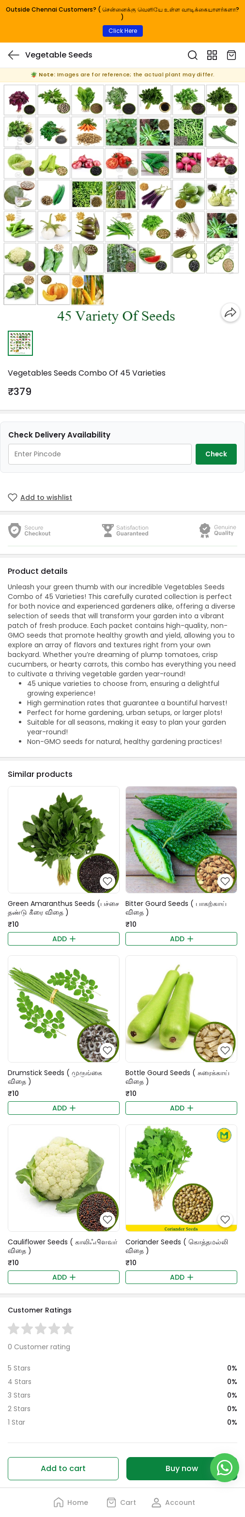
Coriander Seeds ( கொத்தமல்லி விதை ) (176, 1246)
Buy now (182, 1468)
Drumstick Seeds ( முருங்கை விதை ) (55, 1077)
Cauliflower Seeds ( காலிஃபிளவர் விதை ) (62, 1246)
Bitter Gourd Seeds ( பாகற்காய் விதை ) (176, 908)
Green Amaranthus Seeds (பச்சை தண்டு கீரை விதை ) (63, 908)
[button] (20, 343)
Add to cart (63, 1468)
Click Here (122, 31)
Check (216, 454)
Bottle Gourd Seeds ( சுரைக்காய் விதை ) (177, 1077)
